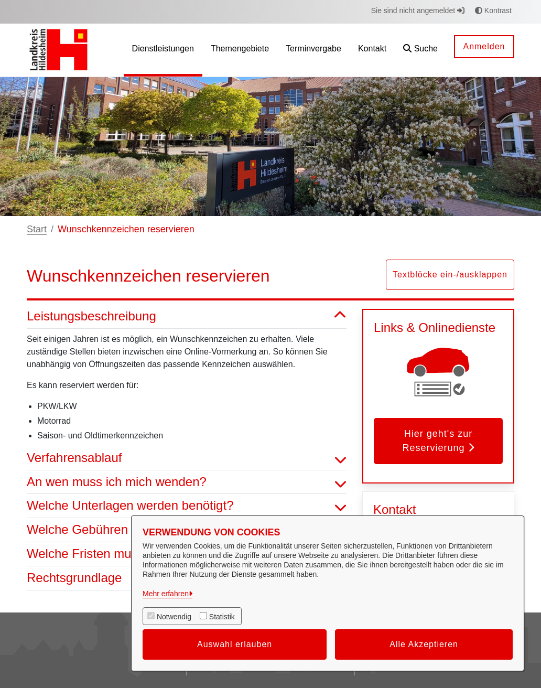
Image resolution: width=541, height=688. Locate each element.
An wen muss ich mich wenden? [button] (187, 482)
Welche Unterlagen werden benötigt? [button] (187, 505)
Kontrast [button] (493, 10)
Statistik (222, 616)
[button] (420, 50)
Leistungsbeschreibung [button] (187, 316)
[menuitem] (163, 50)
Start (37, 229)
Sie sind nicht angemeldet (417, 10)
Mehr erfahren (166, 593)
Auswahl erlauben (234, 644)
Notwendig (174, 616)
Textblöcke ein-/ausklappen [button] (450, 274)
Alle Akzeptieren (423, 644)
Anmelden (484, 46)
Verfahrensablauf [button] (187, 458)
